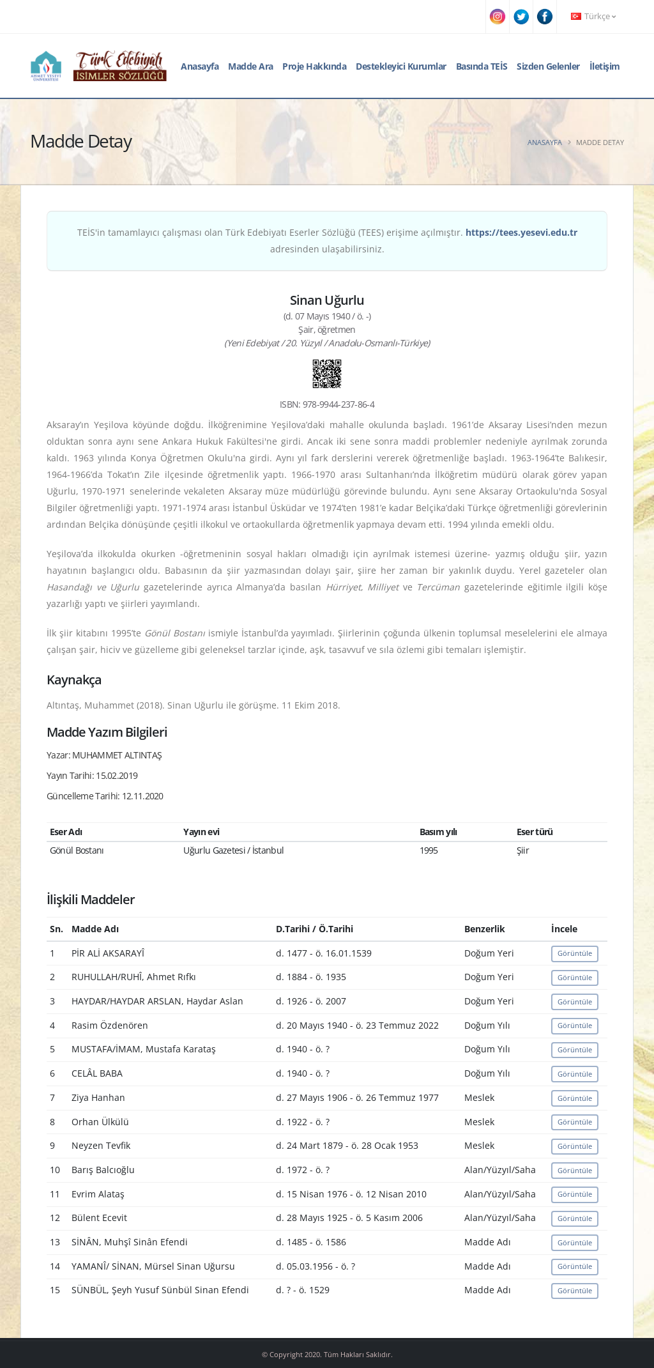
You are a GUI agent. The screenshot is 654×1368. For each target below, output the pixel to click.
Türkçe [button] (593, 16)
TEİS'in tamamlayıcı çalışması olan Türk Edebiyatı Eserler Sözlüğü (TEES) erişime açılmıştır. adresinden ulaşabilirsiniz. (327, 240)
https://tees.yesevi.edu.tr (521, 232)
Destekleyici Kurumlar (401, 66)
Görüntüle (575, 953)
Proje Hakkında (314, 66)
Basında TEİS (482, 66)
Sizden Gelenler (548, 66)
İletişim (604, 66)
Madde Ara (250, 66)
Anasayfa (199, 66)
